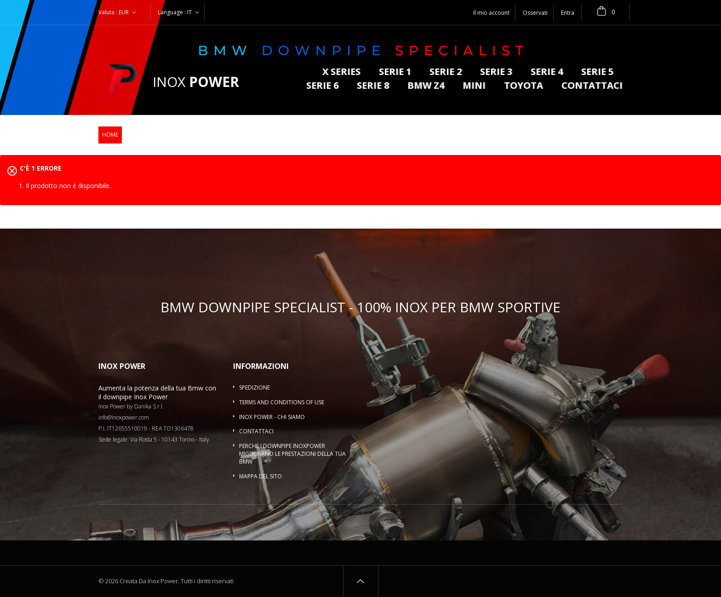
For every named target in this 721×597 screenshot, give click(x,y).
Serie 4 (547, 72)
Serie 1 (395, 72)
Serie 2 (445, 72)
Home (110, 134)
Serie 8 (373, 86)
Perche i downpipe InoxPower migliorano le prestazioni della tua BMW (292, 453)
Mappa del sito (260, 476)
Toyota (523, 86)
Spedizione (254, 387)
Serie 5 (597, 72)
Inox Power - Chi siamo (272, 417)
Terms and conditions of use (281, 402)
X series (341, 72)
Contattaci (592, 86)
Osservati (535, 13)
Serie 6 (322, 86)
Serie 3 (496, 72)
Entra (567, 13)
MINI (474, 86)
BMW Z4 (425, 86)
